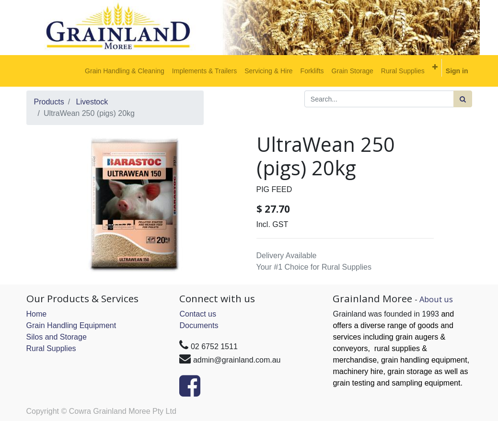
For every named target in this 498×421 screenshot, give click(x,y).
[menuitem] (124, 71)
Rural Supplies (51, 348)
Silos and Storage (56, 337)
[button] (435, 67)
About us (436, 299)
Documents (198, 325)
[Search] (462, 99)
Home (36, 314)
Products (49, 102)
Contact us (197, 314)
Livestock (92, 102)
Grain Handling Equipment (71, 325)
